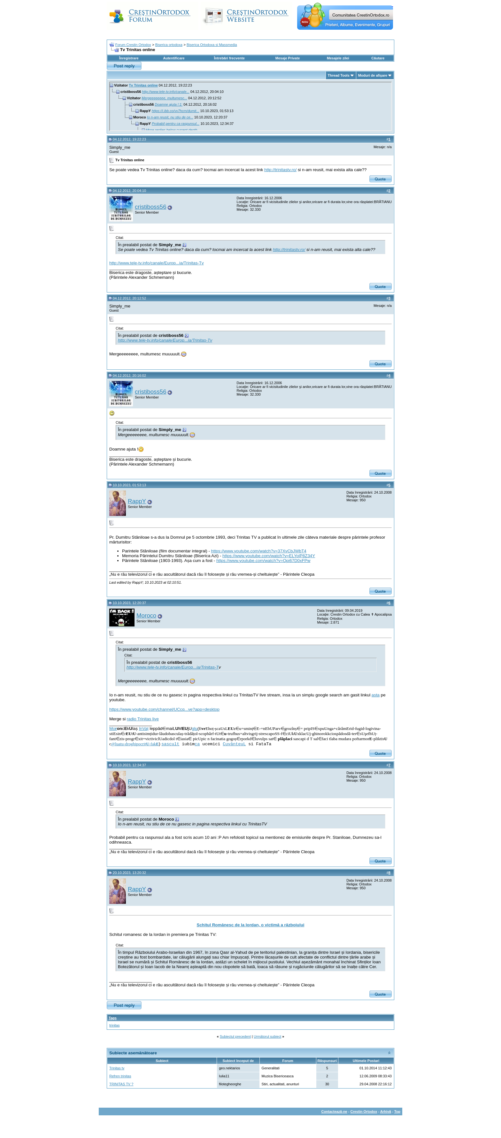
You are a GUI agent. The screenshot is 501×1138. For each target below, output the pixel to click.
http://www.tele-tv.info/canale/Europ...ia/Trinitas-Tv (156, 263)
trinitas (114, 1025)
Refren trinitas (120, 1076)
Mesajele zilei (338, 58)
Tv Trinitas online (143, 85)
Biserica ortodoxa (168, 45)
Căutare (377, 58)
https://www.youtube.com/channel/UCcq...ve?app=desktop (164, 709)
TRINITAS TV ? (121, 1084)
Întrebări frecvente (229, 58)
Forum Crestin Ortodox (133, 45)
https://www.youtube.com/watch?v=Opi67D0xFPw (263, 560)
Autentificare (173, 58)
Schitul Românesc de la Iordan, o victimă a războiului (250, 924)
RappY (137, 501)
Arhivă (385, 1111)
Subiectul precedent (235, 1036)
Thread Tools (339, 75)
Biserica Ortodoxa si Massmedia (212, 45)
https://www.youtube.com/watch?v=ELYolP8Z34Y (268, 555)
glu (194, 728)
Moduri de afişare (372, 75)
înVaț (144, 728)
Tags (113, 1018)
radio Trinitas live (143, 719)
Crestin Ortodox (364, 1111)
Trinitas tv (116, 1068)
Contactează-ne (334, 1111)
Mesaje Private (287, 58)
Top (397, 1111)
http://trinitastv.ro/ (280, 169)
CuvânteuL (234, 744)
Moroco (146, 615)
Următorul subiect (267, 1036)
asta (376, 695)
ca (197, 744)
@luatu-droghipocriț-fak (135, 743)
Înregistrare (129, 58)
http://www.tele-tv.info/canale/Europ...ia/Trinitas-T (173, 667)
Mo (113, 728)
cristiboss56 (150, 206)
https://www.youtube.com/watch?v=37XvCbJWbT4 (258, 551)
